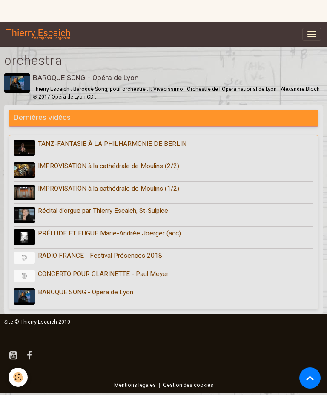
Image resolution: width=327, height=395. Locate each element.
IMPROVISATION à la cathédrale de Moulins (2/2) (108, 166)
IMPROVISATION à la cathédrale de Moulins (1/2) (108, 188)
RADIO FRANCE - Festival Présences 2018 (100, 255)
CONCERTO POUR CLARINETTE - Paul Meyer (103, 274)
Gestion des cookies (188, 385)
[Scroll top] (310, 378)
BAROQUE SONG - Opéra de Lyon (86, 77)
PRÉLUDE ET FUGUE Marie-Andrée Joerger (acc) (109, 233)
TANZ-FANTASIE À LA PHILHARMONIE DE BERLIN (112, 144)
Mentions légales (135, 385)
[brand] (40, 34)
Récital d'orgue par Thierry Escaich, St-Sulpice (103, 211)
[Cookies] (18, 377)
